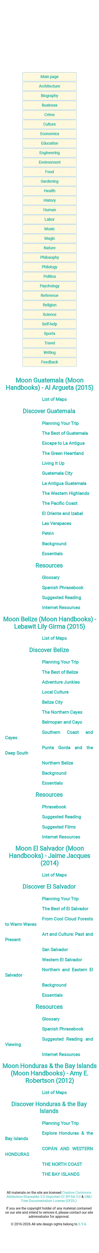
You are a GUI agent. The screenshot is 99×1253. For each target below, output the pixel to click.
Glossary (50, 577)
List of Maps (54, 399)
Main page (49, 76)
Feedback (49, 362)
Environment (50, 162)
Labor (49, 219)
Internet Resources (61, 607)
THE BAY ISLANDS (60, 1174)
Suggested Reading (61, 597)
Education (49, 143)
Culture (49, 124)
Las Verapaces (56, 523)
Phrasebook (54, 807)
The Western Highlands (65, 493)
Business (49, 105)
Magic (49, 238)
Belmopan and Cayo (62, 722)
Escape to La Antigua (63, 443)
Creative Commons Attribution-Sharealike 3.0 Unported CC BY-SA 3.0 (48, 1195)
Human (49, 210)
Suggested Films (59, 827)
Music (49, 229)
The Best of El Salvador (65, 908)
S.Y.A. (82, 1224)
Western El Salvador (62, 959)
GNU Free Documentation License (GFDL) (56, 1199)
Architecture (49, 86)
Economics (49, 133)
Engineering (49, 152)
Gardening (49, 181)
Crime (49, 114)
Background (54, 543)
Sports (49, 333)
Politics (49, 276)
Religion (49, 305)
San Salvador (55, 949)
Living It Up (53, 463)
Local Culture (55, 692)
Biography (49, 95)
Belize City (52, 702)
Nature (50, 248)
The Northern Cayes (62, 712)
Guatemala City (57, 473)
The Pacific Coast (59, 503)
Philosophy (49, 257)
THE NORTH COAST (62, 1164)
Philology (49, 267)
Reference (49, 295)
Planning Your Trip (60, 423)
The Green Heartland (63, 453)
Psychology (49, 286)
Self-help (49, 324)
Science (49, 314)
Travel (49, 343)
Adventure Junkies (61, 682)
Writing (49, 352)
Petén (48, 533)
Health (49, 191)
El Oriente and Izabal (62, 513)
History (49, 200)
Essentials (52, 553)
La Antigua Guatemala (64, 483)
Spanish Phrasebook (62, 587)
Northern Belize (57, 763)
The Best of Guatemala (65, 433)
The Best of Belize (60, 672)
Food (49, 172)
